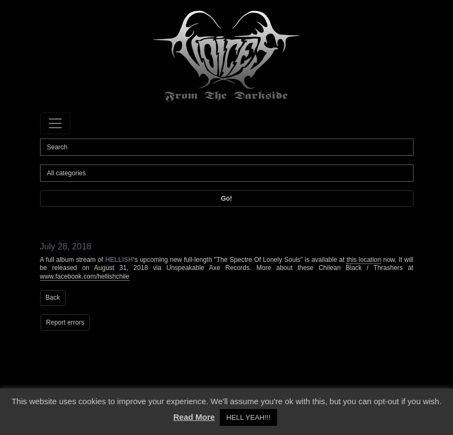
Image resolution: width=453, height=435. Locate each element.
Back (52, 297)
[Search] (226, 147)
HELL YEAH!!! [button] (248, 417)
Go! (226, 198)
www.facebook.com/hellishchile (84, 276)
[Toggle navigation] (55, 123)
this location (363, 259)
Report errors (65, 322)
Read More (194, 416)
